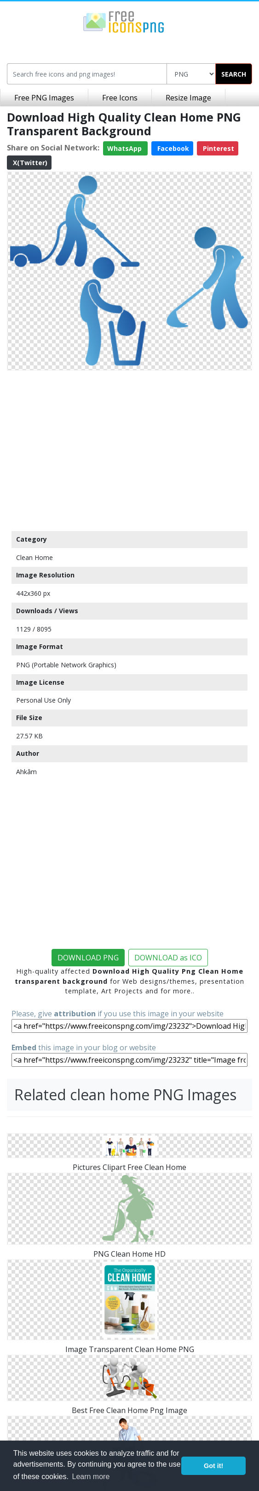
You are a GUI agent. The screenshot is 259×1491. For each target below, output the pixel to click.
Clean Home (34, 557)
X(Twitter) (29, 162)
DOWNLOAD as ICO (168, 958)
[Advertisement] (129, 448)
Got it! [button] (213, 1465)
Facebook (172, 148)
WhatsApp (125, 148)
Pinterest (217, 148)
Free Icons (120, 98)
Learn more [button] (91, 1476)
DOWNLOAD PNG (88, 958)
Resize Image (188, 98)
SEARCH (233, 74)
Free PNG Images (44, 98)
